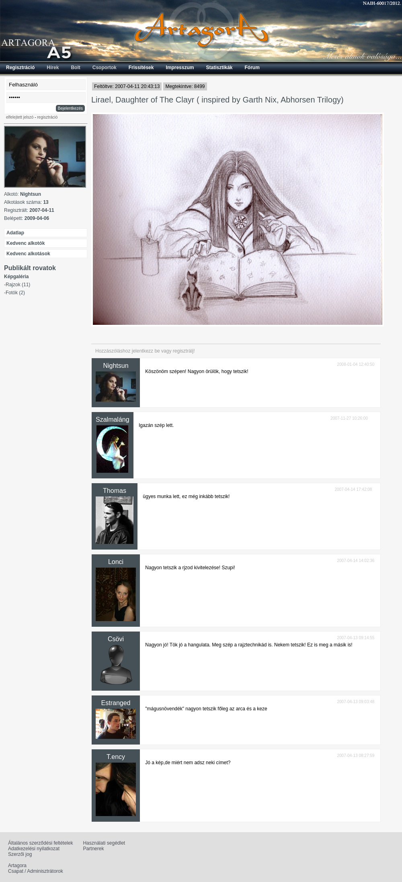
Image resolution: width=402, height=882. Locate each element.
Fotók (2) (15, 292)
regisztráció (47, 117)
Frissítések (141, 67)
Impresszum (180, 67)
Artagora (17, 865)
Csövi (116, 639)
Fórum (252, 67)
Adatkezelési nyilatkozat (33, 848)
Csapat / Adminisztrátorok (35, 871)
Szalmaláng (112, 419)
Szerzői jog (20, 854)
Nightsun (115, 365)
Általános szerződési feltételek (40, 843)
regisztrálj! (184, 351)
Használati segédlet (104, 843)
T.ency (116, 756)
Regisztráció (20, 67)
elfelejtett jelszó (19, 117)
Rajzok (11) (18, 284)
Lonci (115, 561)
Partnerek (93, 848)
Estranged (116, 702)
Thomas (114, 490)
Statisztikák (219, 67)
